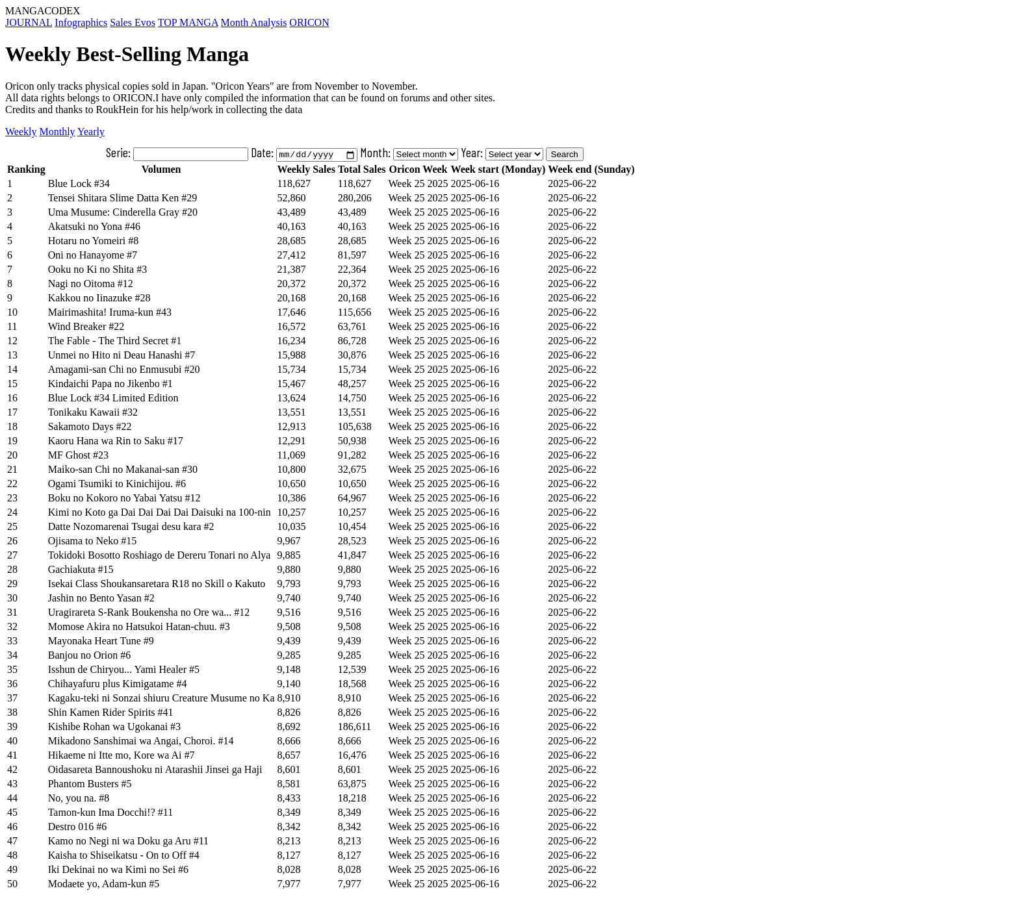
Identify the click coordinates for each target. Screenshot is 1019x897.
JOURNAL (28, 22)
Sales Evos (132, 22)
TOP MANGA (188, 22)
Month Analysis (254, 22)
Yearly (91, 131)
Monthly (57, 131)
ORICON (309, 22)
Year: (472, 152)
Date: (304, 152)
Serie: (177, 152)
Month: (375, 152)
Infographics (81, 22)
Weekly (20, 131)
